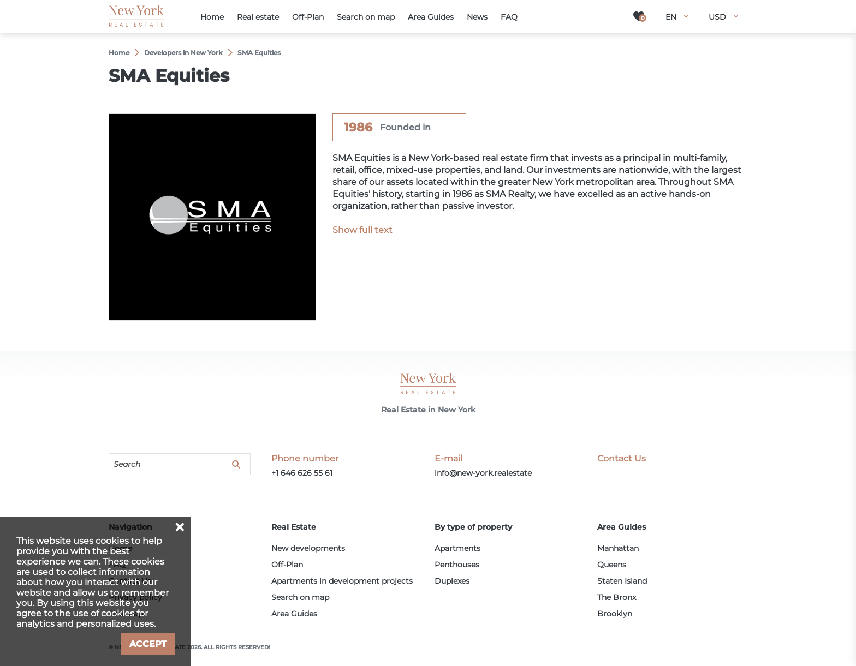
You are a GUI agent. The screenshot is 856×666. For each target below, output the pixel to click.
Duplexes (452, 581)
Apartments (457, 548)
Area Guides (294, 614)
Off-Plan (287, 564)
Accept (148, 644)
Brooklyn (614, 614)
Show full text (362, 230)
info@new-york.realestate (483, 473)
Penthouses (457, 564)
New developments (308, 548)
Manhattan (618, 548)
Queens (611, 564)
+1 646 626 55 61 (301, 473)
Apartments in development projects (342, 581)
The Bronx (616, 597)
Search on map (300, 597)
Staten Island (622, 581)
